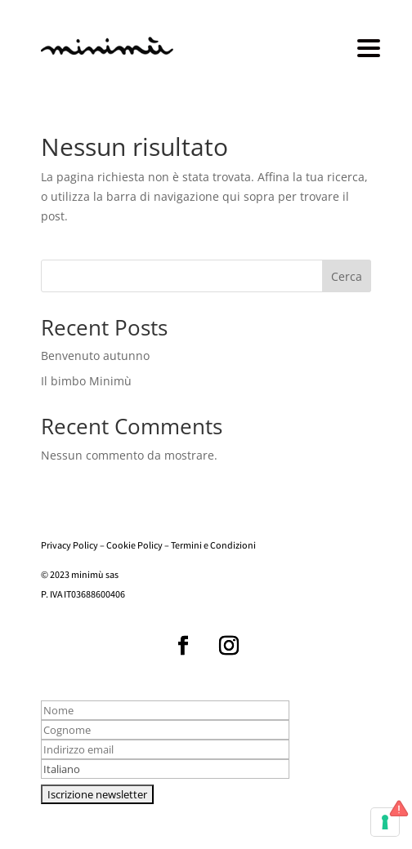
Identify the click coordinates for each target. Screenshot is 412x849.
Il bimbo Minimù (86, 381)
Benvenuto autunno (95, 355)
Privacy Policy (69, 546)
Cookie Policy (134, 546)
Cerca (346, 276)
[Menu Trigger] (369, 46)
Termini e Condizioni (213, 546)
